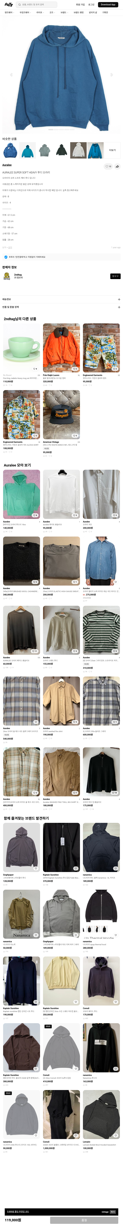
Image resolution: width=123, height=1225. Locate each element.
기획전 (105, 12)
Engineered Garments (92, 375)
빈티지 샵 (93, 12)
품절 (84, 1220)
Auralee (7, 164)
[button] (11, 75)
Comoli (86, 1008)
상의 (10, 247)
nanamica (87, 875)
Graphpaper (8, 875)
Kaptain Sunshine (51, 875)
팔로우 (115, 276)
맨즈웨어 (9, 12)
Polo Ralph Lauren (51, 375)
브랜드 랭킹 (79, 12)
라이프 (40, 12)
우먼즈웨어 (25, 12)
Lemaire (86, 1142)
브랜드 (64, 12)
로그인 (91, 4)
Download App (108, 4)
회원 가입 (80, 4)
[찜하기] (108, 166)
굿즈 (52, 12)
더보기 (112, 150)
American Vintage (51, 442)
